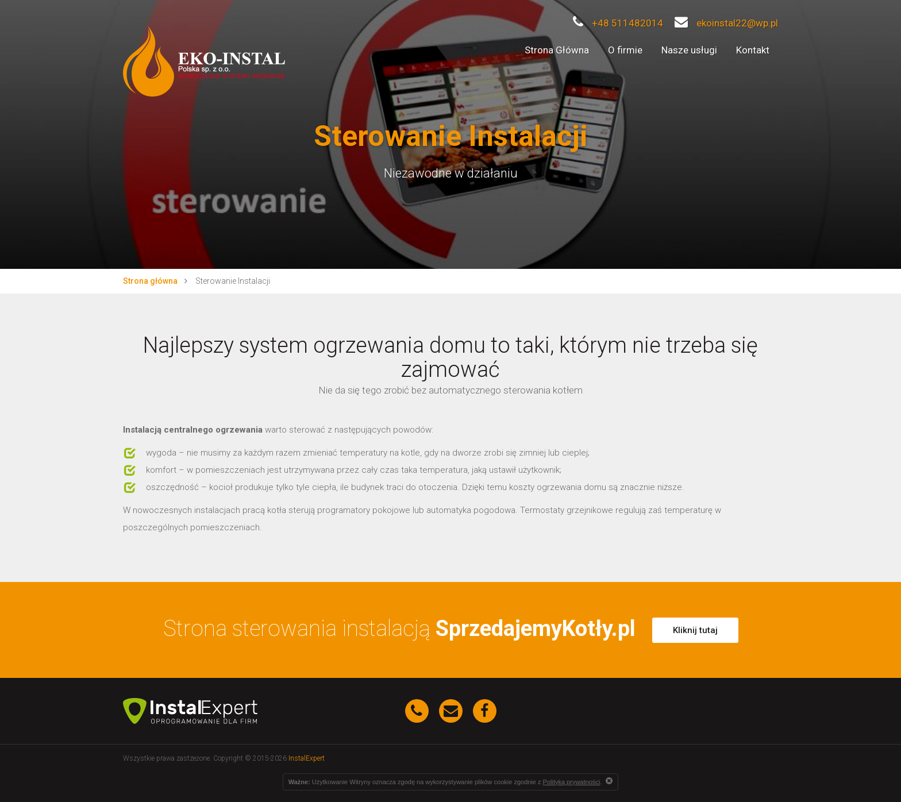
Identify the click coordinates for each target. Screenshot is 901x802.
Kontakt (752, 50)
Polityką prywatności (571, 781)
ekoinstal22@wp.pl (726, 23)
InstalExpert (306, 758)
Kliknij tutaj (695, 630)
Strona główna (150, 281)
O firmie (625, 50)
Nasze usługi (689, 50)
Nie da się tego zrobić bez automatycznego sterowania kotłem (450, 390)
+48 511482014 (618, 23)
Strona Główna (557, 50)
